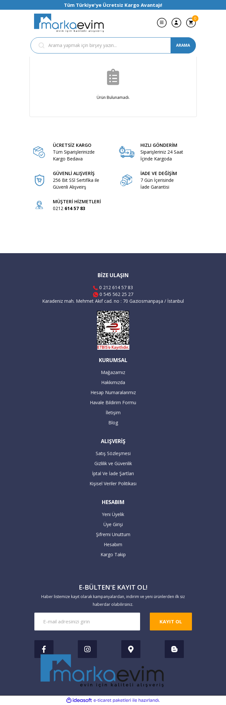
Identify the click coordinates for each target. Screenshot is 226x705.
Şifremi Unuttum (113, 534)
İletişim (113, 412)
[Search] (113, 45)
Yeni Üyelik (113, 514)
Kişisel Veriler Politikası (113, 483)
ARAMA (183, 45)
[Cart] (191, 23)
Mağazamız (113, 372)
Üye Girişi (113, 524)
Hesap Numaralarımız (113, 392)
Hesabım (113, 544)
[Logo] (69, 22)
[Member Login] (176, 23)
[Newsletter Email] (87, 621)
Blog (113, 422)
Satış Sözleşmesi (113, 453)
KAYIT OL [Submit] (171, 621)
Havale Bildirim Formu (113, 402)
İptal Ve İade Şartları (113, 473)
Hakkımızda (113, 382)
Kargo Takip (113, 554)
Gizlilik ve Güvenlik (113, 463)
